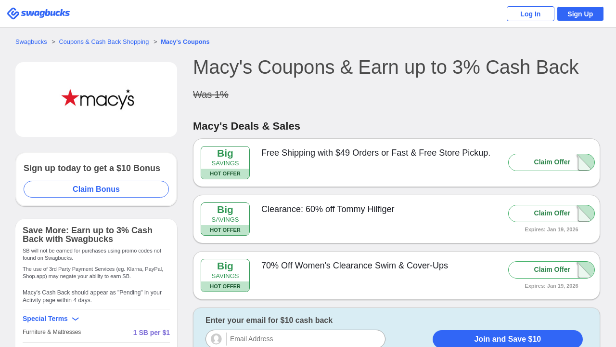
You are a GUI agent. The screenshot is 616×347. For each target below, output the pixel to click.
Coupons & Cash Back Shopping (104, 41)
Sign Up (580, 14)
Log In (529, 14)
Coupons (187, 41)
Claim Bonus (96, 189)
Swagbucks (31, 41)
